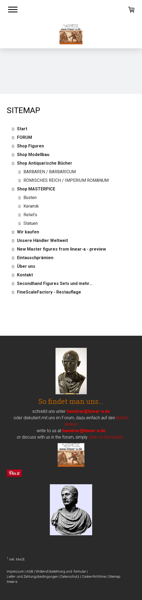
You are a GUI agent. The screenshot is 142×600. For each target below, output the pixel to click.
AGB (29, 571)
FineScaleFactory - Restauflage (49, 292)
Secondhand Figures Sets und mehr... (54, 283)
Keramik (31, 206)
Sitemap (114, 576)
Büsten (30, 197)
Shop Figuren (30, 146)
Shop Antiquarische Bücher (44, 163)
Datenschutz (69, 576)
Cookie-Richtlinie (94, 576)
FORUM (24, 137)
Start (22, 128)
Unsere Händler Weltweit (42, 240)
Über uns (26, 266)
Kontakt (25, 274)
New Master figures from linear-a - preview (61, 249)
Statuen (30, 223)
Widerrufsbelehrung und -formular (61, 571)
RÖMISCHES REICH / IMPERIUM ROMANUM (66, 180)
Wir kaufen (28, 231)
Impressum (15, 571)
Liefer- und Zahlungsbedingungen (32, 576)
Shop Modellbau (33, 154)
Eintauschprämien (35, 257)
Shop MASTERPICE (36, 188)
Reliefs (30, 214)
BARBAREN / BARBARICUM (49, 171)
